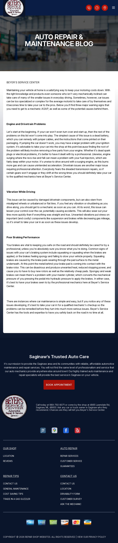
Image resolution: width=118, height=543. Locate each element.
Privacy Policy (97, 537)
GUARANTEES (67, 466)
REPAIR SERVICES (69, 456)
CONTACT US (10, 483)
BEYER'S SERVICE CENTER (23, 82)
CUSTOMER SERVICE (71, 461)
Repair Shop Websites (37, 537)
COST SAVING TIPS (13, 493)
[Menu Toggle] (113, 8)
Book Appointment (59, 391)
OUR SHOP (9, 448)
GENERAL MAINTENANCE (16, 488)
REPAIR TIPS (11, 476)
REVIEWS (8, 461)
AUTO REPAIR (68, 448)
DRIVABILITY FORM (70, 493)
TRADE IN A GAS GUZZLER (16, 499)
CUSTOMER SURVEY (71, 499)
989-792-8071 (49, 404)
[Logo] (14, 8)
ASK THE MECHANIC (70, 504)
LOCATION (8, 456)
